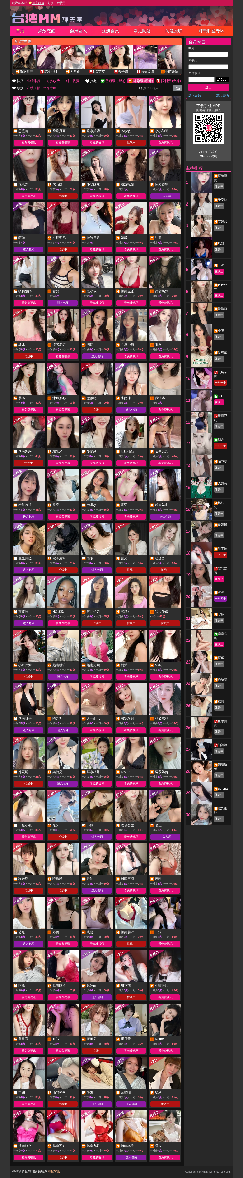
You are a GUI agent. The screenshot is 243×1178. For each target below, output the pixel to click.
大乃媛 (75, 71)
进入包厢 (165, 196)
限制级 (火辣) (171, 81)
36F (220, 396)
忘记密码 (222, 95)
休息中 (219, 186)
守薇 (221, 614)
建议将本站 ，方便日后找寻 (39, 3)
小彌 (221, 330)
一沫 (221, 265)
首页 (20, 30)
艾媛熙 (222, 221)
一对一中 (220, 382)
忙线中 (131, 142)
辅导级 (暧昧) (143, 81)
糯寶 (221, 701)
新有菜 (222, 352)
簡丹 (221, 439)
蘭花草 (222, 461)
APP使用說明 (208, 152)
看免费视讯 (29, 142)
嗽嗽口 (222, 309)
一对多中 (220, 598)
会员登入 (78, 30)
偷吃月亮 (26, 71)
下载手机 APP (208, 106)
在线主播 (33, 88)
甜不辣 (222, 548)
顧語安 (222, 679)
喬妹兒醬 (147, 71)
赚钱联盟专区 (211, 30)
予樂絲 (222, 200)
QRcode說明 (208, 156)
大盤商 (222, 483)
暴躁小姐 (50, 71)
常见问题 (142, 30)
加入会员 (194, 95)
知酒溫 (222, 745)
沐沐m (222, 592)
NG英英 (99, 71)
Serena (223, 788)
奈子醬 (123, 71)
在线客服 (54, 1171)
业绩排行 (33, 81)
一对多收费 (51, 81)
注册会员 (110, 30)
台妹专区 (49, 88)
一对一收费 (71, 81)
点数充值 (46, 30)
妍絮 (221, 658)
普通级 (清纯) (115, 81)
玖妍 (221, 243)
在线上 (219, 271)
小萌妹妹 (171, 71)
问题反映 (173, 30)
